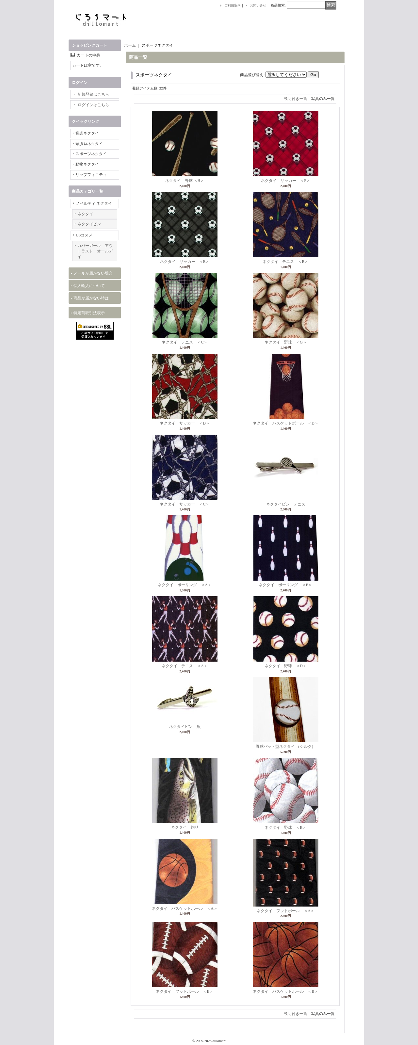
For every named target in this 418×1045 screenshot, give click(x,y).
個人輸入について (89, 285)
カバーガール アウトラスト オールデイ (95, 251)
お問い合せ (258, 5)
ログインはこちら (93, 105)
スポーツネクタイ (91, 154)
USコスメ (84, 235)
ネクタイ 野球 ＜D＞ (286, 666)
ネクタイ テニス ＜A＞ (185, 666)
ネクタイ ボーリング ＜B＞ (285, 585)
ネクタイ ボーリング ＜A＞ (185, 585)
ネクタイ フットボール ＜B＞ (184, 991)
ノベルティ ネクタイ (94, 203)
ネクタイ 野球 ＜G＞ (286, 342)
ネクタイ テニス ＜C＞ (184, 342)
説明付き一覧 (295, 98)
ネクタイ (85, 214)
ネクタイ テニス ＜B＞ (285, 261)
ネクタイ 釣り (185, 827)
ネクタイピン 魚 (185, 726)
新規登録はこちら (93, 94)
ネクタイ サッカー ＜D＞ (185, 423)
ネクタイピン (89, 224)
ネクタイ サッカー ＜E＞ (184, 261)
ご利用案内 (232, 5)
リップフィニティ (91, 174)
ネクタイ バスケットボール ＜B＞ (285, 991)
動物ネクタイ (87, 164)
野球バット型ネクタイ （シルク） (285, 746)
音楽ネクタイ (87, 133)
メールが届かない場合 (93, 273)
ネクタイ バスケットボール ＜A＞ (184, 908)
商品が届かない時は (91, 298)
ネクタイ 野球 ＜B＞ (285, 827)
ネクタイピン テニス (285, 504)
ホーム (130, 45)
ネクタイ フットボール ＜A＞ (285, 910)
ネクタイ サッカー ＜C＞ (184, 504)
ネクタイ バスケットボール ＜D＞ (285, 423)
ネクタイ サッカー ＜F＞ (285, 180)
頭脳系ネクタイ (89, 143)
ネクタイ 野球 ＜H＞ (184, 180)
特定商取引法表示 (89, 313)
